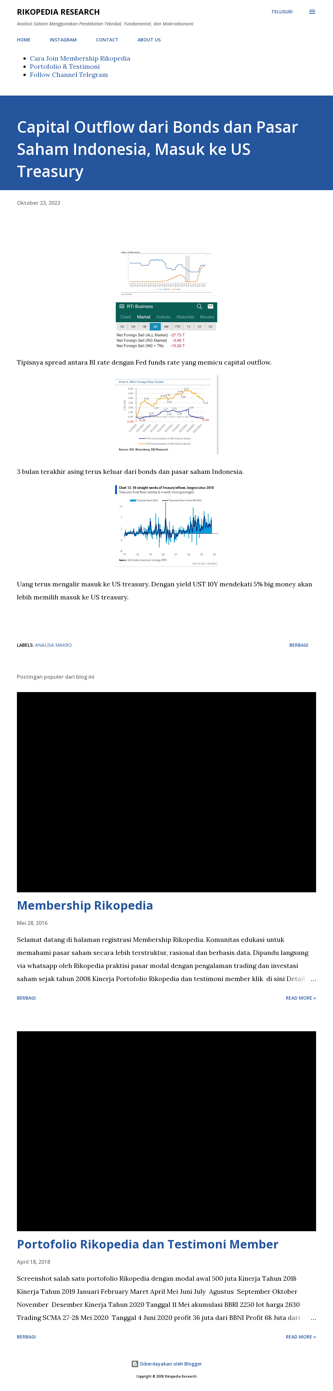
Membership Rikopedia (85, 905)
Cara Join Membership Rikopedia (80, 58)
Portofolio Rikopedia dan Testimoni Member (148, 1244)
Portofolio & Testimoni (65, 66)
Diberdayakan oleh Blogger (166, 1364)
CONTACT (107, 40)
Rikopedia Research (58, 11)
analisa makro (53, 645)
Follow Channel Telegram (69, 74)
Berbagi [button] (298, 645)
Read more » (301, 998)
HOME (24, 40)
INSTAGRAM (63, 40)
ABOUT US (149, 40)
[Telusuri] (282, 12)
